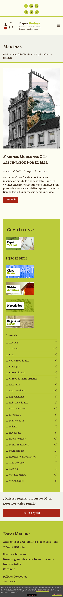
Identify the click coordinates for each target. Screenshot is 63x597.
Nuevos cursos (17, 438)
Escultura (14, 384)
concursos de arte (19, 360)
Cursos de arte (17, 372)
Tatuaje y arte (17, 462)
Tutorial (13, 468)
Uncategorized (17, 474)
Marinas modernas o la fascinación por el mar (25, 159)
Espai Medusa (17, 390)
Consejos (14, 366)
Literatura (15, 414)
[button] (58, 26)
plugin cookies (57, 594)
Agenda (13, 342)
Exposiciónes (16, 396)
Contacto (9, 569)
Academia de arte (14, 541)
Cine (11, 354)
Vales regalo (31, 513)
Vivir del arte (16, 480)
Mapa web (9, 581)
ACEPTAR (31, 595)
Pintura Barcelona (19, 444)
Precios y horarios (14, 554)
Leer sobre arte (17, 408)
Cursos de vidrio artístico (23, 378)
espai (29, 171)
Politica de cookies (15, 576)
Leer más (11, 199)
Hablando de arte (18, 402)
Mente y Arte (16, 420)
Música (13, 426)
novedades (15, 432)
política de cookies (42, 591)
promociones (17, 450)
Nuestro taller (12, 564)
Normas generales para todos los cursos (28, 559)
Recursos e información (22, 456)
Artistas (42, 171)
